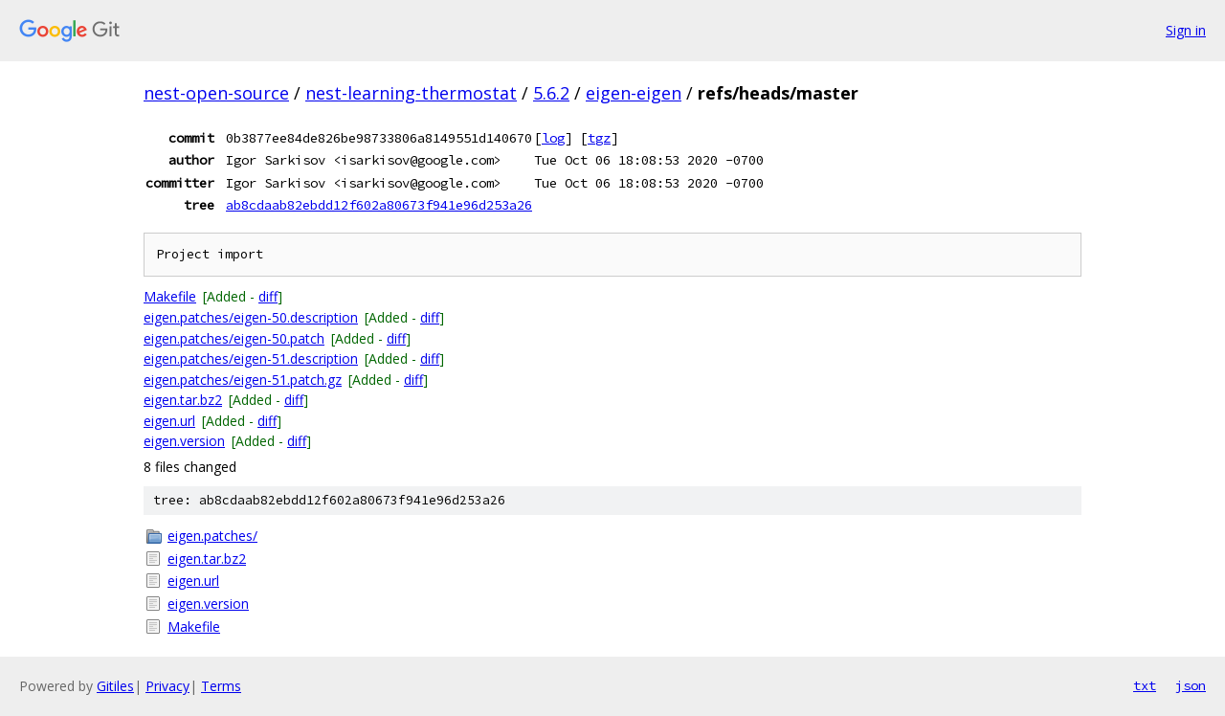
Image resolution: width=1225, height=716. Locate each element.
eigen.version (184, 441)
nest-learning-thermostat (411, 92)
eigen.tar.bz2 (183, 400)
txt (1144, 685)
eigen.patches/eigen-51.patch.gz (243, 379)
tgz (599, 137)
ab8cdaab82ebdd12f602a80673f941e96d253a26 (379, 204)
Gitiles (115, 686)
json (1190, 685)
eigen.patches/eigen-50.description (251, 317)
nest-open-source (216, 92)
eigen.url (169, 421)
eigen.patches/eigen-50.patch (234, 338)
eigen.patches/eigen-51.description (251, 358)
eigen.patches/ (212, 535)
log (553, 137)
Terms (221, 686)
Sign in (1186, 30)
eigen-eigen (633, 92)
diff (268, 296)
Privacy (167, 686)
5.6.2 (551, 92)
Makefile (170, 296)
